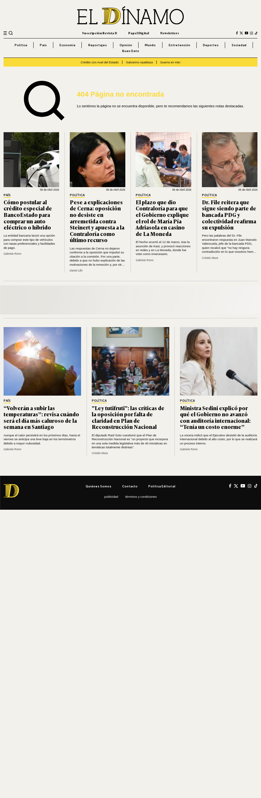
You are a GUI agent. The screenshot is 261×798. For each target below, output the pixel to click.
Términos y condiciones (141, 496)
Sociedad (239, 45)
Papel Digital (138, 33)
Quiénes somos (98, 486)
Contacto (130, 486)
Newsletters (169, 33)
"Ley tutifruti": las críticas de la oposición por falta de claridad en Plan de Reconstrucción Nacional (128, 417)
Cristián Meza (210, 258)
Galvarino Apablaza (139, 62)
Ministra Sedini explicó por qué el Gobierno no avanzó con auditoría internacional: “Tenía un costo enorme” (215, 417)
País (43, 45)
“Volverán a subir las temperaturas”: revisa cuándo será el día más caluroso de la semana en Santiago (41, 417)
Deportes (211, 45)
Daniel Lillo (76, 270)
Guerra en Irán (170, 62)
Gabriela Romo (12, 253)
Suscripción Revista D (99, 33)
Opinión (126, 45)
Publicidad (111, 496)
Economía (67, 45)
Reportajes (97, 45)
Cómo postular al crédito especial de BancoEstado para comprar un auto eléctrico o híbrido (28, 214)
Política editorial (161, 486)
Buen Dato (130, 51)
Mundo (150, 45)
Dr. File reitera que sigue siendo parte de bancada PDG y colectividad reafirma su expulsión (229, 214)
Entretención (179, 45)
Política (21, 45)
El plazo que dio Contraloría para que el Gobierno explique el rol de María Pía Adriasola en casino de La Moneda (162, 218)
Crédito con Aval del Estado (100, 62)
